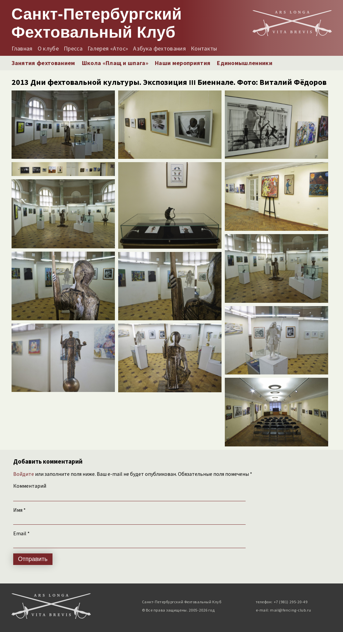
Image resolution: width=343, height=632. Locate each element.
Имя (19, 510)
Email (21, 533)
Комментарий (29, 485)
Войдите (23, 474)
